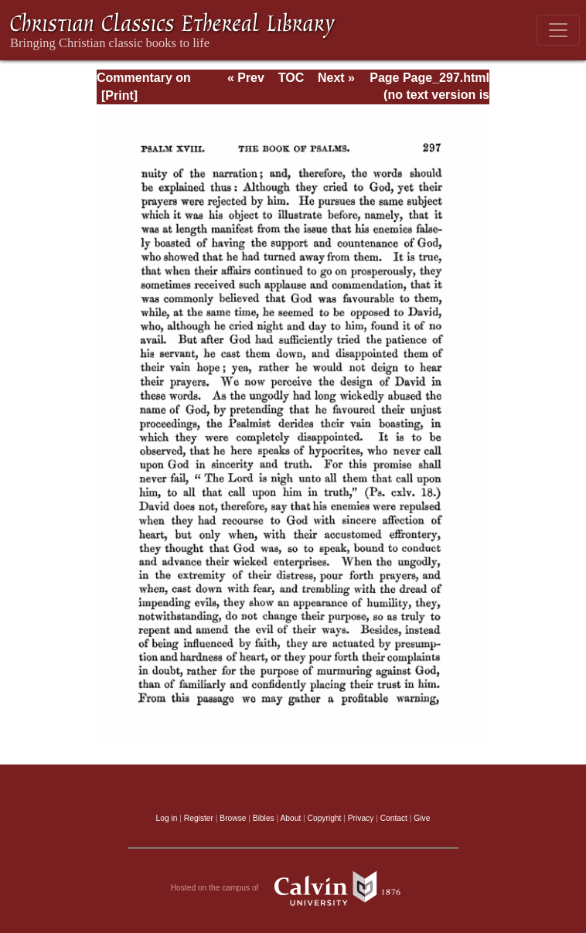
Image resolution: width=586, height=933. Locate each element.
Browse (233, 818)
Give (422, 818)
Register (198, 818)
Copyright (325, 818)
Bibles (263, 818)
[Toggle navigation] (558, 30)
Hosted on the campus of (293, 888)
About (290, 818)
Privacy (361, 818)
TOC (291, 77)
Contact (393, 818)
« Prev (245, 77)
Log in (167, 818)
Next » (336, 77)
